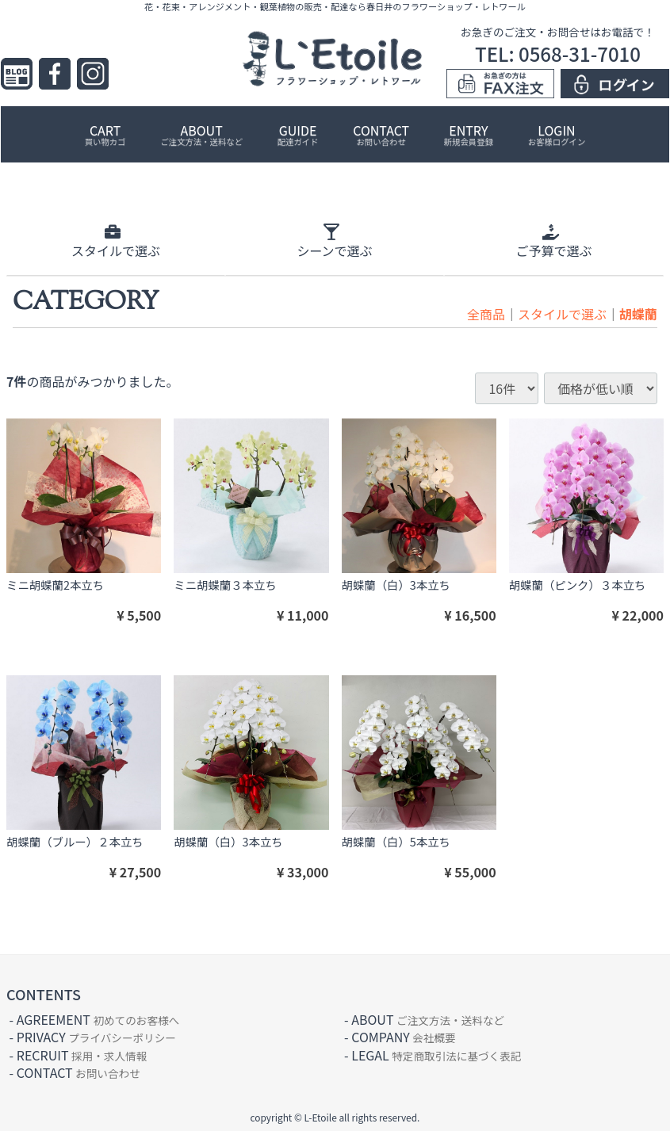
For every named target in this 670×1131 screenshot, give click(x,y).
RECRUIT (82, 1054)
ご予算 (553, 241)
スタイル (115, 241)
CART (105, 133)
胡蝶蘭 (638, 314)
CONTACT (381, 133)
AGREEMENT (98, 1018)
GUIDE (298, 133)
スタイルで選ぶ (562, 314)
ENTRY (468, 133)
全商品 (486, 314)
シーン (334, 241)
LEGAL (436, 1054)
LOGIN (557, 133)
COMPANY (403, 1036)
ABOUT (201, 133)
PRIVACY (96, 1036)
